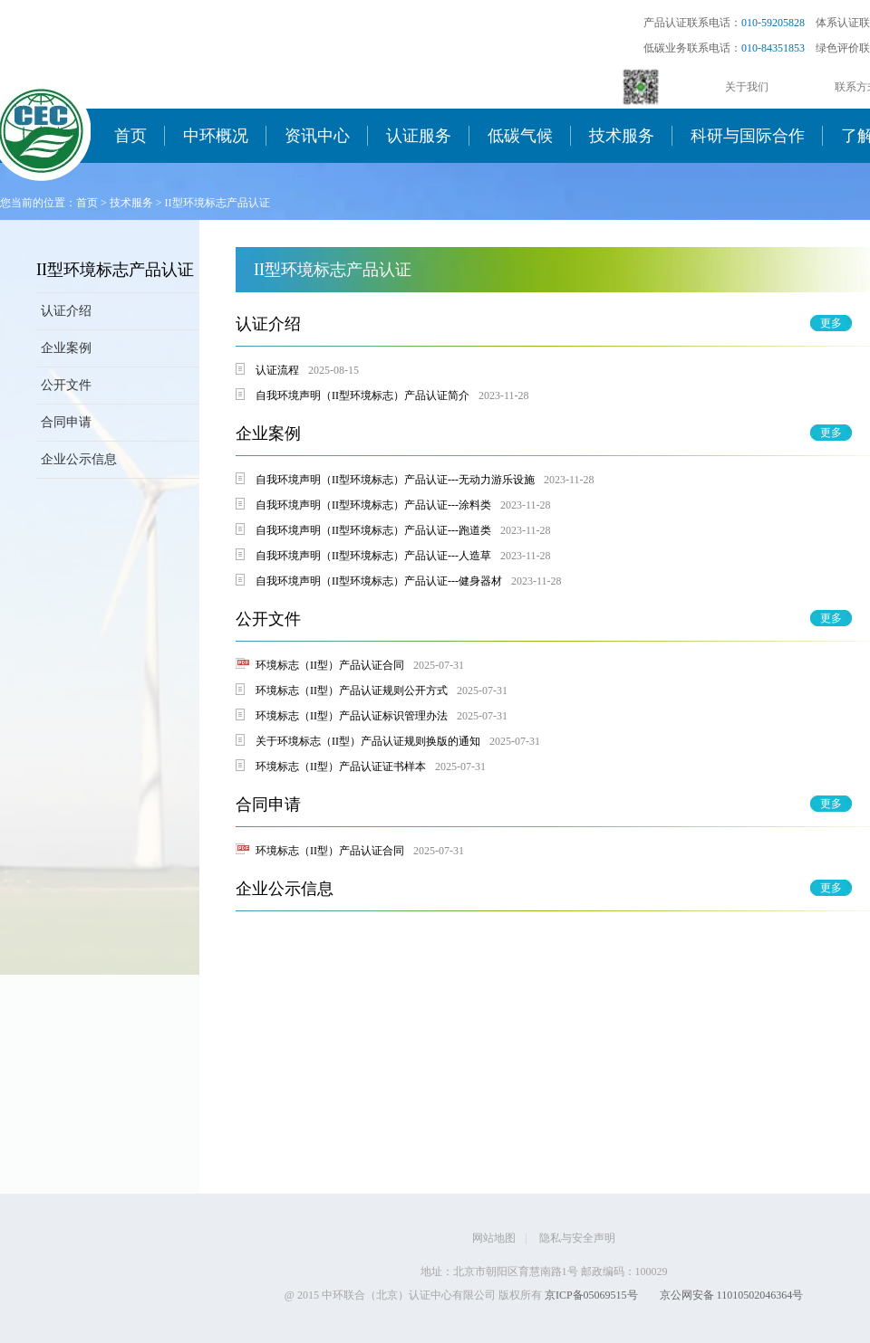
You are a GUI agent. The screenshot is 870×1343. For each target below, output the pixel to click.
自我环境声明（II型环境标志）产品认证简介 (362, 395)
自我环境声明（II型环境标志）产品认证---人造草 (373, 555)
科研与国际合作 (748, 136)
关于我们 (746, 87)
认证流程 (277, 370)
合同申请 (66, 422)
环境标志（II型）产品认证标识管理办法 (352, 716)
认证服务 (418, 136)
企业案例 (66, 348)
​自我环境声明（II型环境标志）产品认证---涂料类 (373, 505)
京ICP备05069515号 (591, 1295)
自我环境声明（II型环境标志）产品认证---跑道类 (373, 530)
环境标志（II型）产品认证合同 (330, 665)
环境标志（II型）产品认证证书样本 (341, 766)
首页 (130, 136)
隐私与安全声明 (577, 1238)
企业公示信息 (79, 459)
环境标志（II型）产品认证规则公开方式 (352, 690)
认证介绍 (66, 311)
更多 (831, 323)
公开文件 (66, 385)
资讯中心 (317, 136)
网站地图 (494, 1238)
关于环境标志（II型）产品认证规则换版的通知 (368, 741)
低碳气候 (520, 136)
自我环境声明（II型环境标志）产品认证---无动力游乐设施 (395, 479)
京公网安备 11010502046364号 (732, 1295)
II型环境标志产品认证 (217, 202)
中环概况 (215, 136)
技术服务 (621, 136)
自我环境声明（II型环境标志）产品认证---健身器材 (379, 581)
